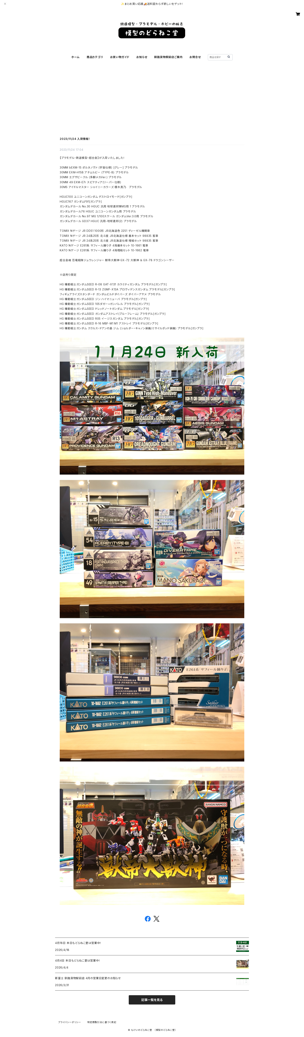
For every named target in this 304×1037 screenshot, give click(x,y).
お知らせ (141, 57)
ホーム (75, 57)
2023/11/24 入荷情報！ (75, 138)
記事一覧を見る (152, 1000)
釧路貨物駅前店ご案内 (168, 57)
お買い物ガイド (120, 57)
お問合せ (195, 57)
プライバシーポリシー (69, 1022)
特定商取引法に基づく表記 (101, 1022)
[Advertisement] (152, 107)
